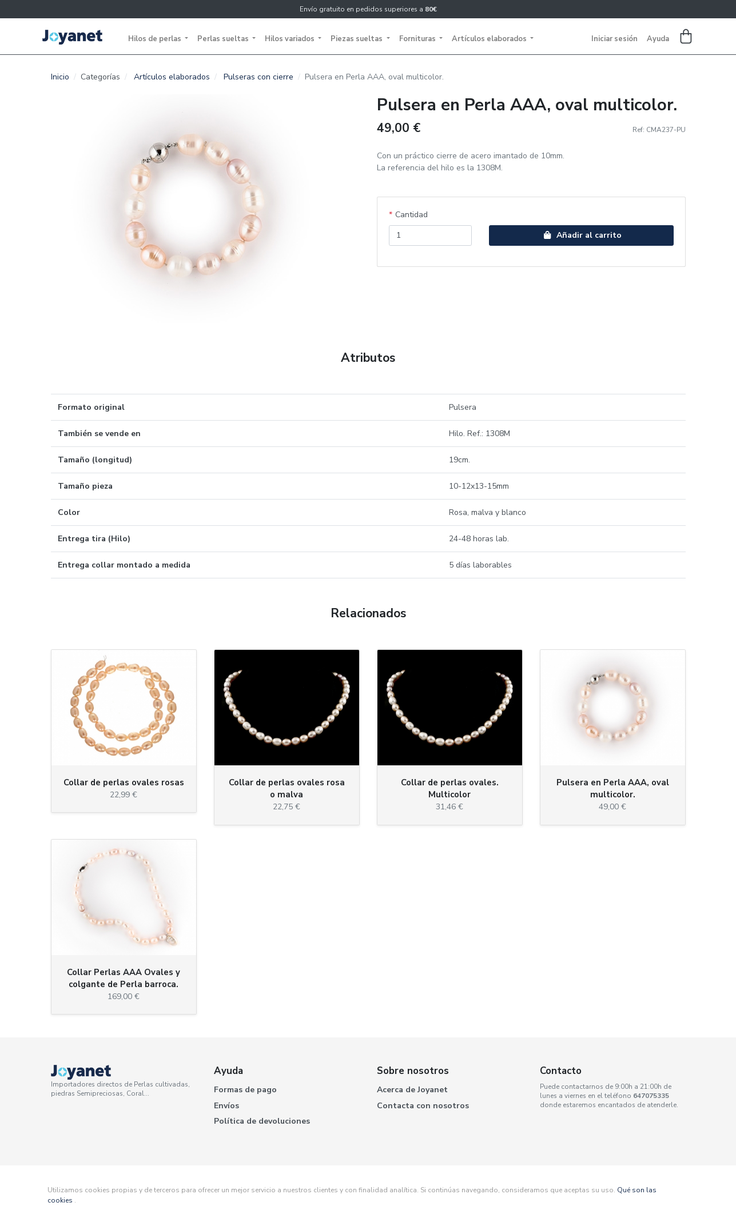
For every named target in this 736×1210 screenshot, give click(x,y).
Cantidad (411, 214)
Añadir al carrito (581, 235)
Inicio (60, 76)
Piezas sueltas (357, 39)
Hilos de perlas (155, 39)
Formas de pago (245, 1089)
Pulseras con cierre (258, 76)
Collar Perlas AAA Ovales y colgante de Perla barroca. (123, 978)
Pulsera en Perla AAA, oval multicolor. (612, 788)
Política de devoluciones (262, 1121)
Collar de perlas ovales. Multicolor (450, 788)
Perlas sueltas (223, 39)
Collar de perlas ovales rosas (123, 782)
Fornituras (418, 39)
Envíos (226, 1105)
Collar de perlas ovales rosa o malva (287, 788)
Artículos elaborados (490, 39)
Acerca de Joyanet (412, 1089)
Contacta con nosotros (423, 1105)
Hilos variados (290, 39)
